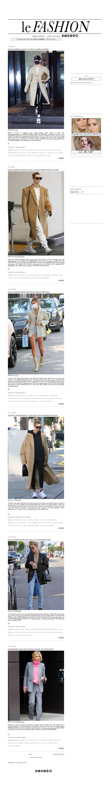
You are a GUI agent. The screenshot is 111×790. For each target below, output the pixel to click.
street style (26, 136)
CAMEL (15, 275)
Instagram (21, 615)
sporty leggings (41, 507)
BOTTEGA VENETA (28, 150)
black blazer (17, 618)
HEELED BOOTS (42, 398)
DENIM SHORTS (44, 395)
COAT (46, 520)
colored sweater (13, 726)
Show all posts (51, 39)
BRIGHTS (16, 740)
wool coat (56, 139)
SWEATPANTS (25, 277)
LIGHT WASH (29, 632)
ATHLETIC (24, 520)
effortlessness (33, 261)
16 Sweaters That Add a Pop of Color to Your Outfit (31, 649)
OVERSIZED (54, 275)
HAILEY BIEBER (32, 152)
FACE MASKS (48, 150)
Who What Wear (19, 256)
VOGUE (50, 401)
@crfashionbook (19, 722)
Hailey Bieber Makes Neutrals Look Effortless (29, 292)
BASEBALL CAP (17, 150)
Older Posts (58, 754)
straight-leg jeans (13, 386)
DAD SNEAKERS (39, 150)
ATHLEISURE (17, 520)
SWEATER (40, 155)
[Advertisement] (55, 11)
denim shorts (43, 383)
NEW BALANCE (17, 155)
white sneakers (27, 265)
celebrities (22, 259)
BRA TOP (24, 395)
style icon (39, 380)
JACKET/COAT (47, 522)
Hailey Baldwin (21, 398)
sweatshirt (58, 264)
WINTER (51, 525)
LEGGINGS (55, 522)
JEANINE (26, 743)
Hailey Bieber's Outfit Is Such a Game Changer (28, 49)
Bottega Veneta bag (49, 618)
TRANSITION (43, 401)
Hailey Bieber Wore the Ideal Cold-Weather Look (29, 539)
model (12, 134)
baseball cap (44, 137)
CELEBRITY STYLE (23, 275)
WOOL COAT (47, 155)
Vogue (16, 130)
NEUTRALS (17, 401)
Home (30, 754)
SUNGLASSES (17, 277)
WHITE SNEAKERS (44, 277)
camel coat (36, 264)
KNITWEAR (33, 743)
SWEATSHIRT (34, 277)
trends (62, 136)
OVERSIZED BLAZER (56, 632)
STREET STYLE (31, 155)
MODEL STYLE (19, 525)
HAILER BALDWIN (21, 152)
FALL (37, 740)
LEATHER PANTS (42, 152)
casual (50, 261)
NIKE (25, 525)
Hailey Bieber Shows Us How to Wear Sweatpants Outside (33, 170)
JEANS (23, 632)
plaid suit (46, 728)
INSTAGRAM (16, 632)
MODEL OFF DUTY (53, 152)
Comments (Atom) (21, 762)
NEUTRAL (11, 401)
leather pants (15, 139)
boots (62, 383)
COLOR (33, 740)
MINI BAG (58, 398)
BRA (20, 395)
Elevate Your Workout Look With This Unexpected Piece (32, 415)
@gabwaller (17, 611)
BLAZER (15, 395)
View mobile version (36, 757)
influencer (18, 134)
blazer (62, 381)
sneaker (17, 140)
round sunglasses (56, 617)
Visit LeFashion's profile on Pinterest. (81, 83)
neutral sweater (35, 618)
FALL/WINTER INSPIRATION (38, 629)
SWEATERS (11, 745)
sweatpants (11, 265)
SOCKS (24, 155)
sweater (59, 137)
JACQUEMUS (51, 398)
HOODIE (39, 522)
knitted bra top (27, 383)
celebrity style (27, 133)
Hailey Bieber (38, 133)
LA (40, 381)
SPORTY (37, 525)
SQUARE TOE (25, 401)
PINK (38, 743)
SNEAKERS (31, 525)
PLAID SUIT (44, 743)
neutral (53, 380)
